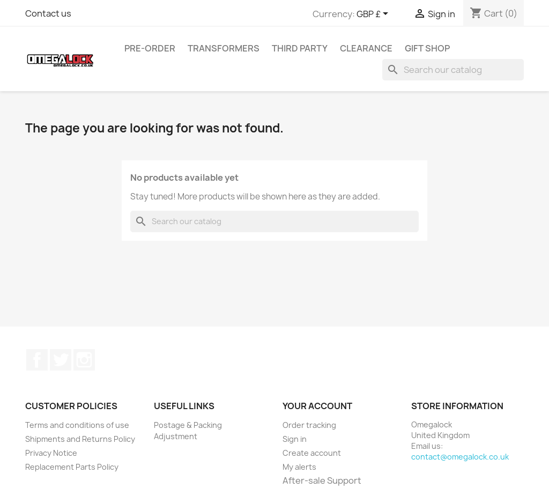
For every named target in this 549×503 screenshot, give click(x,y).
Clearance (366, 48)
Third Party (300, 48)
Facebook (37, 360)
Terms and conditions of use (77, 425)
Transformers (223, 48)
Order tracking (309, 425)
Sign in (295, 439)
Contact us (48, 13)
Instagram (84, 360)
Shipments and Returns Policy (80, 439)
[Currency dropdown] (374, 14)
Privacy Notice (51, 453)
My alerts (299, 467)
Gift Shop (427, 48)
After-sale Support (322, 480)
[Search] (453, 69)
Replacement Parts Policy (71, 467)
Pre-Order (149, 48)
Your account (317, 406)
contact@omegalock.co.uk (460, 457)
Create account (312, 453)
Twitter (60, 360)
